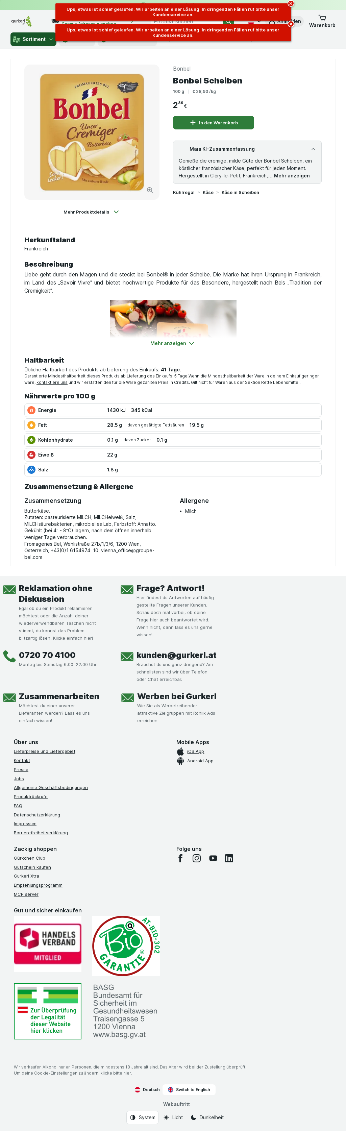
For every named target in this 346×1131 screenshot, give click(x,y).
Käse (208, 192)
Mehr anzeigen (292, 175)
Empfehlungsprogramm (38, 885)
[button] (322, 21)
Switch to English (189, 1089)
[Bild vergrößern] (150, 190)
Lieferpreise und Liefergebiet (44, 751)
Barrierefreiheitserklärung (41, 832)
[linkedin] (229, 858)
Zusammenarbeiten (59, 696)
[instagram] (197, 858)
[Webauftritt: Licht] (173, 1117)
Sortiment (33, 39)
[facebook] (180, 858)
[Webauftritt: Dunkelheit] (207, 1117)
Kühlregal (184, 192)
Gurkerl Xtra (26, 876)
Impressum (25, 823)
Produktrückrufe (31, 796)
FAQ (18, 805)
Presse (21, 769)
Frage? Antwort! (171, 588)
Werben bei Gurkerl (177, 696)
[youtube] (213, 858)
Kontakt (22, 760)
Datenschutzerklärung (37, 814)
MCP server (26, 894)
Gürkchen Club (29, 858)
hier (127, 1073)
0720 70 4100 (47, 655)
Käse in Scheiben (240, 192)
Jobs (19, 778)
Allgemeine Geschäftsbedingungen (51, 787)
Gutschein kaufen (32, 867)
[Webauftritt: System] (142, 1117)
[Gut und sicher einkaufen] (126, 946)
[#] (47, 1011)
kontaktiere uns (52, 382)
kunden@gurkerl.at (177, 655)
